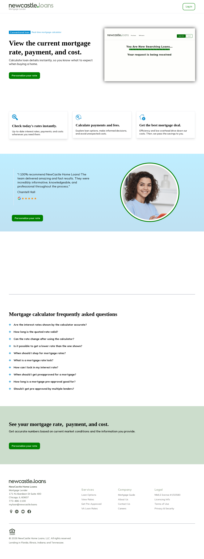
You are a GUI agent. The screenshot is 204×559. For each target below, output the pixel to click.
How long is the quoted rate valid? (33, 331)
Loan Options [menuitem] (88, 494)
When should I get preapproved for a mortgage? (42, 374)
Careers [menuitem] (122, 508)
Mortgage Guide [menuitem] (126, 494)
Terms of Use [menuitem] (161, 503)
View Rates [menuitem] (87, 499)
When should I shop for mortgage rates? (37, 353)
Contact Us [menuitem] (124, 503)
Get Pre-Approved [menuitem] (91, 503)
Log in (189, 6)
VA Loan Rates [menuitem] (89, 508)
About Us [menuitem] (123, 499)
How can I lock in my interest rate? (33, 367)
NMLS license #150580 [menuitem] (167, 494)
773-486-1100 (17, 500)
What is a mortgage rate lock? (31, 360)
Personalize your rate (24, 75)
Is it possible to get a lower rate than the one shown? (45, 346)
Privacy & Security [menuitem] (164, 508)
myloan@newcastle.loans (23, 504)
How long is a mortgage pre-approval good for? (42, 381)
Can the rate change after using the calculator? (41, 339)
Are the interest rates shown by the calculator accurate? (48, 324)
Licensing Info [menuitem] (162, 499)
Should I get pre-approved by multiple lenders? (41, 388)
